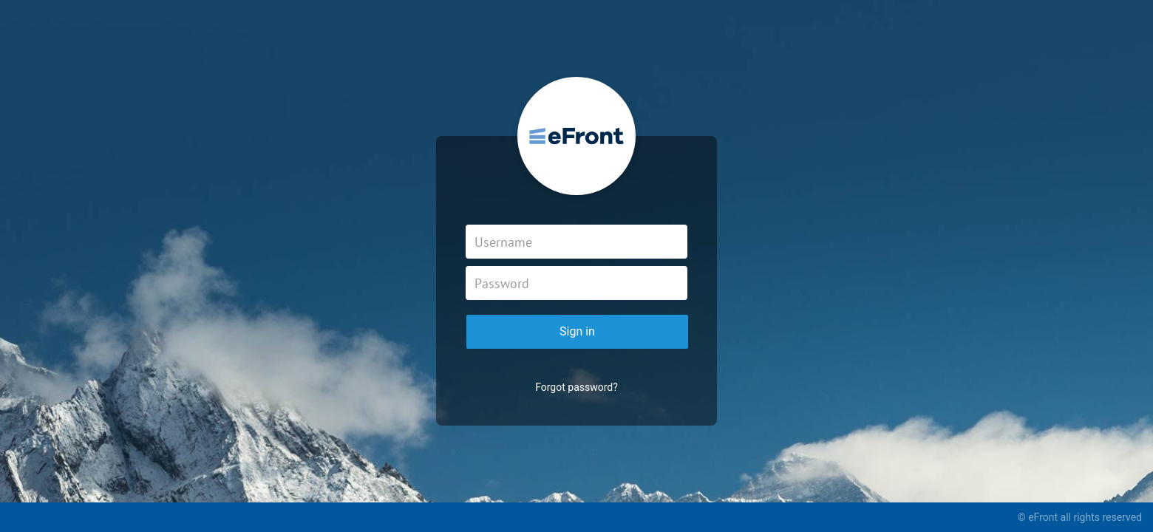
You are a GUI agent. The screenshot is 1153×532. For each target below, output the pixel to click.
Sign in (577, 331)
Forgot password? (576, 387)
